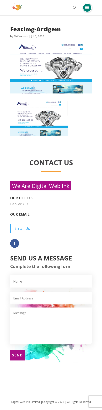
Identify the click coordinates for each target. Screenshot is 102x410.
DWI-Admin (21, 36)
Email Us (22, 228)
